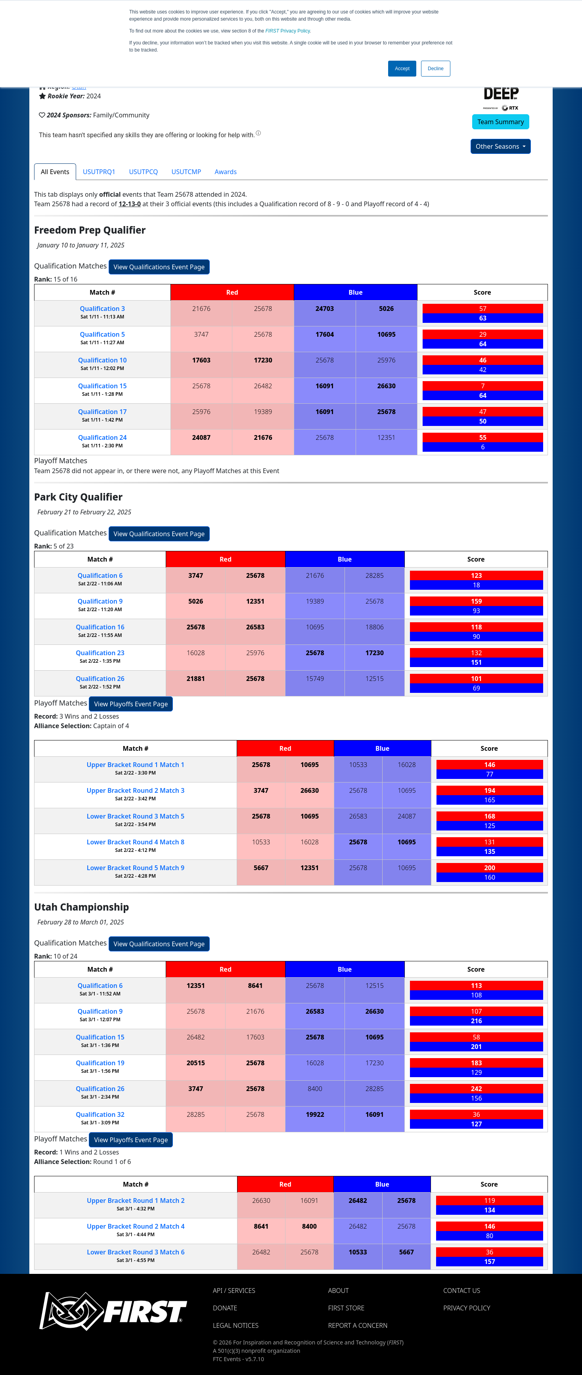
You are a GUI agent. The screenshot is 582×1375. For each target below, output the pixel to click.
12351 (386, 437)
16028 (196, 652)
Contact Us (461, 1290)
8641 (255, 985)
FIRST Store (346, 1308)
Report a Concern (358, 1325)
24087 (201, 437)
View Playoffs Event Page (131, 704)
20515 (196, 1063)
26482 (263, 386)
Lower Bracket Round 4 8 (135, 842)
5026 (386, 308)
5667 (261, 867)
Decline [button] (436, 68)
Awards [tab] (226, 171)
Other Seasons (498, 146)
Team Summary (500, 121)
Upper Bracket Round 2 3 (136, 790)
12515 (375, 678)
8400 (315, 1088)
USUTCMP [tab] (186, 171)
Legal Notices (235, 1325)
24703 (325, 308)
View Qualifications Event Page (159, 267)
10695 (386, 334)
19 (100, 1063)
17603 (201, 360)
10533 (358, 764)
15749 (315, 678)
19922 (315, 1114)
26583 (255, 627)
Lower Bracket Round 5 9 (135, 867)
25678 (263, 308)
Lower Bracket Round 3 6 (135, 1252)
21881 (196, 678)
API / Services (234, 1290)
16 (100, 627)
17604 (325, 334)
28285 (375, 575)
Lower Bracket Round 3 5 (135, 816)
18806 (375, 627)
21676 (201, 308)
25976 (386, 360)
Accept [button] (402, 68)
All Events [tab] (55, 171)
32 (100, 1114)
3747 (201, 334)
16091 (325, 386)
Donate (225, 1308)
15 (102, 386)
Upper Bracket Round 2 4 (136, 1226)
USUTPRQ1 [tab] (99, 171)
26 (100, 678)
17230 (263, 360)
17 (102, 411)
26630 (386, 386)
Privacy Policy (288, 31)
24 (102, 437)
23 (100, 652)
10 (102, 360)
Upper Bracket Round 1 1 (136, 764)
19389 (263, 411)
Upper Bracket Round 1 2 (136, 1200)
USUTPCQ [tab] (143, 171)
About (338, 1290)
